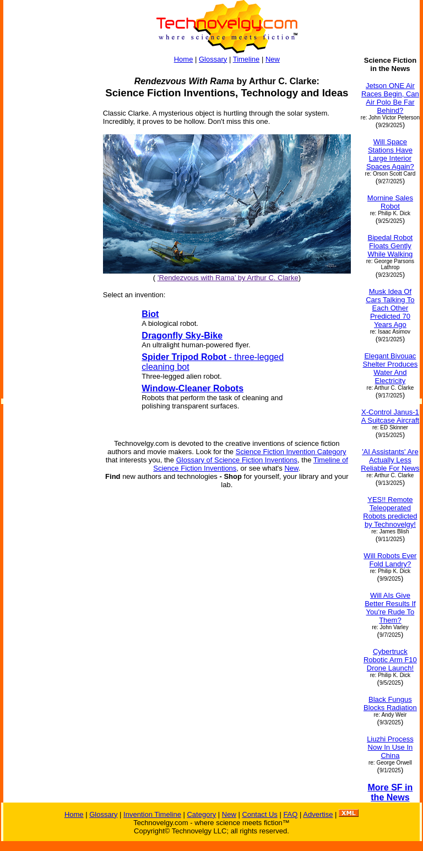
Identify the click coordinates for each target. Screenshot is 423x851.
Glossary (213, 59)
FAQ (290, 814)
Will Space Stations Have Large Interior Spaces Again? (390, 154)
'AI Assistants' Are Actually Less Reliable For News (390, 460)
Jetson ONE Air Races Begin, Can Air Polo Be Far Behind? (390, 97)
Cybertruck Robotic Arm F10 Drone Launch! (390, 659)
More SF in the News (390, 792)
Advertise (318, 814)
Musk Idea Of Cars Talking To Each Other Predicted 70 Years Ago (390, 308)
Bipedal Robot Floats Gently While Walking (390, 245)
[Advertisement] (48, 221)
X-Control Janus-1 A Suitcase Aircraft (390, 416)
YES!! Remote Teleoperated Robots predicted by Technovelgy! (390, 511)
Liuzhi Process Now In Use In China (390, 747)
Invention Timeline (152, 814)
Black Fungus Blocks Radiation (390, 703)
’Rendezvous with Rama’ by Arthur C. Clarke (228, 278)
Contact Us (259, 814)
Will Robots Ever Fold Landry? (390, 560)
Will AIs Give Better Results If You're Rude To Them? (390, 607)
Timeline (246, 59)
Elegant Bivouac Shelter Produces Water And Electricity (390, 368)
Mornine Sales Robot (390, 202)
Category (201, 814)
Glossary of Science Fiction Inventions (236, 460)
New (272, 59)
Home (183, 59)
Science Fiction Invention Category (291, 452)
